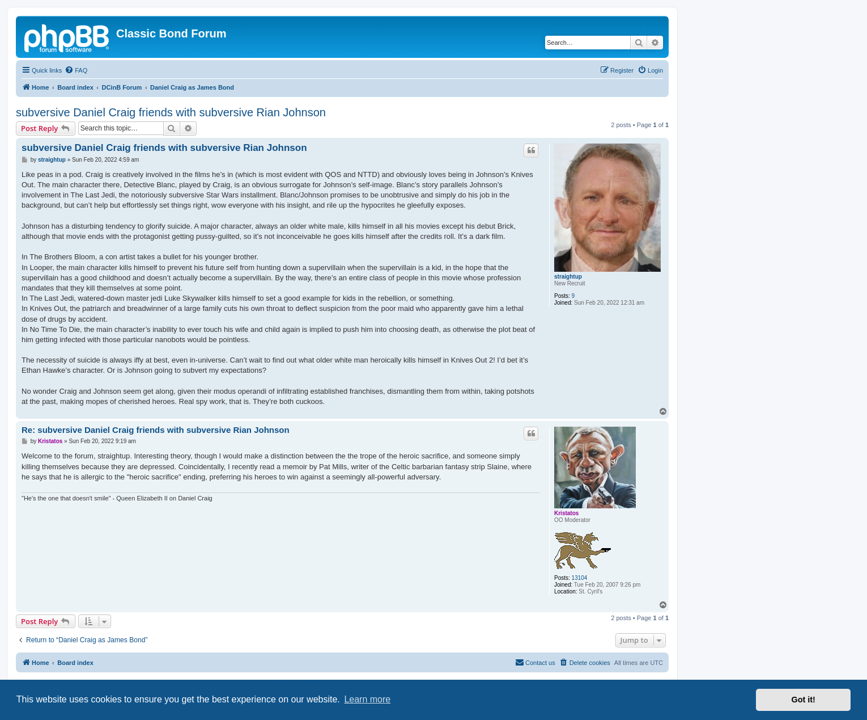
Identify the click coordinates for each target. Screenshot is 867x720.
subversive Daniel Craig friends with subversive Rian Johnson (171, 112)
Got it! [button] (803, 699)
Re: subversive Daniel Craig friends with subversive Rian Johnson (156, 430)
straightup (568, 276)
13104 (580, 578)
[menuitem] (76, 70)
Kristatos (566, 513)
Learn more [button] (367, 699)
